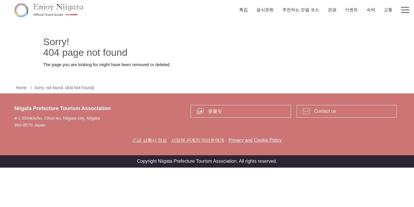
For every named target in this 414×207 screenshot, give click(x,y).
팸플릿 (215, 111)
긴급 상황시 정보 (149, 140)
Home (21, 87)
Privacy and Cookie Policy (255, 140)
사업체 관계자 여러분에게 (198, 140)
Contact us (325, 111)
